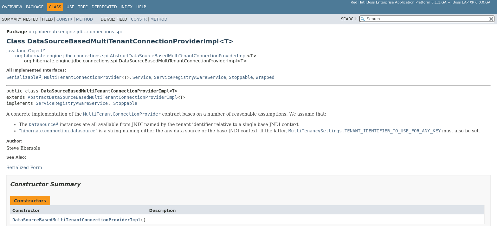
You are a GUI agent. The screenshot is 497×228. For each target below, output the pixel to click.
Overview (12, 7)
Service (141, 77)
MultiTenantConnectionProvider (82, 77)
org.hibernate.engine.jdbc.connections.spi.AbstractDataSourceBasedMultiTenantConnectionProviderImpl (131, 55)
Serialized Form (24, 167)
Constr (64, 19)
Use (70, 7)
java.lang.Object (24, 50)
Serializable (22, 77)
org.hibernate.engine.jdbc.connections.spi (75, 31)
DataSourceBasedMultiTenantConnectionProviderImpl (76, 219)
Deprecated (104, 7)
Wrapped (265, 77)
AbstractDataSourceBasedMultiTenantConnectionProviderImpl (102, 97)
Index (127, 7)
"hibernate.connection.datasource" (58, 130)
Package (34, 7)
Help (141, 7)
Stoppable (241, 77)
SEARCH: (349, 19)
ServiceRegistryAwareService (190, 77)
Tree (83, 7)
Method (84, 19)
